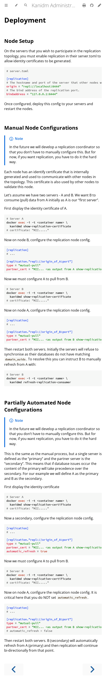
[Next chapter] (92, 669)
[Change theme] (16, 5)
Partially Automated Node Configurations (37, 406)
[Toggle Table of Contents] (6, 5)
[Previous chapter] (13, 669)
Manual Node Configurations (41, 127)
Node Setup (19, 40)
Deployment (25, 20)
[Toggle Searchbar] (25, 5)
